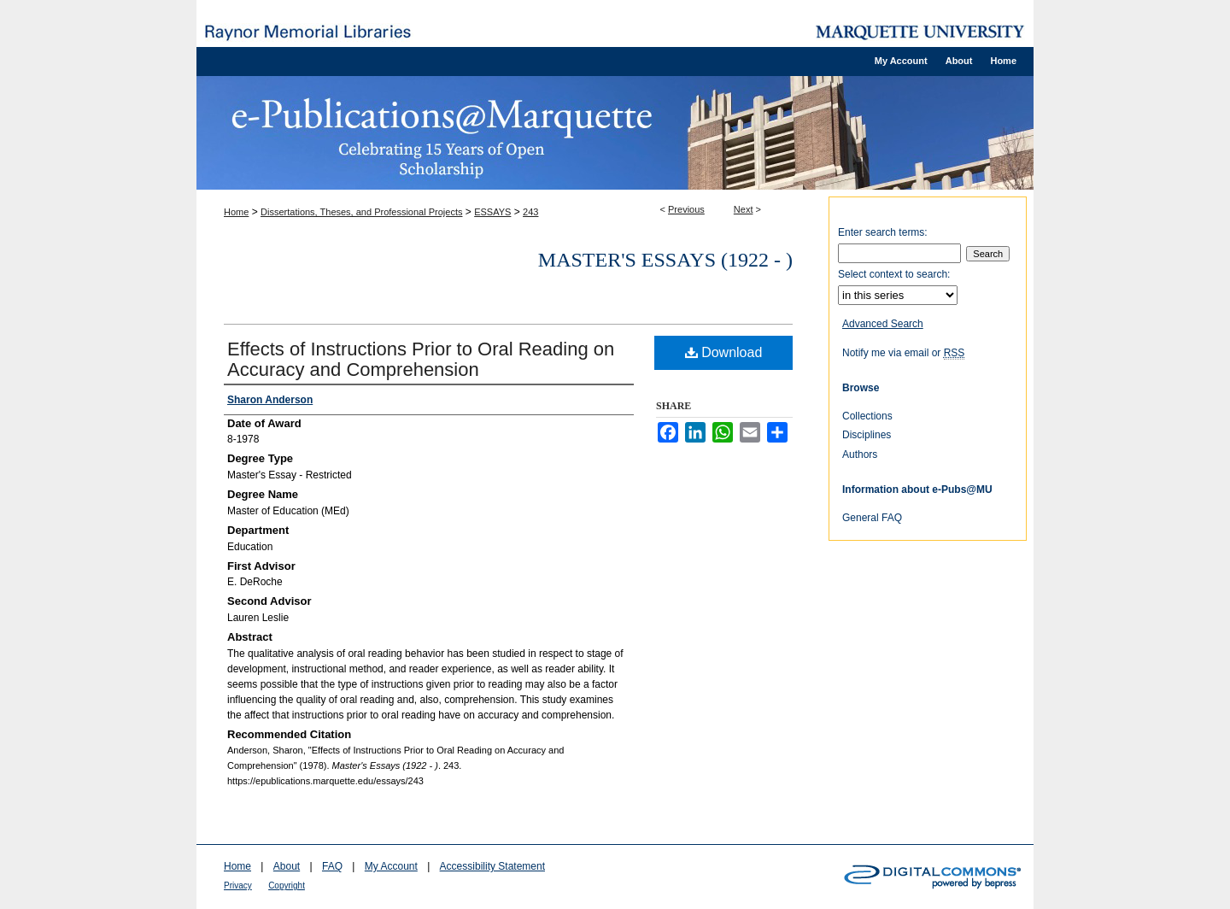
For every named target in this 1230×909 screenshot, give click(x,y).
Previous (686, 209)
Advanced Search (882, 324)
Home (236, 212)
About (286, 866)
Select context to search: (894, 274)
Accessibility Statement (492, 866)
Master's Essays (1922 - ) (665, 260)
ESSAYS (492, 212)
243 (530, 212)
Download (724, 352)
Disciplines (866, 435)
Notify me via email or (903, 353)
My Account (391, 866)
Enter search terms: (883, 232)
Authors (859, 454)
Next (743, 209)
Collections (867, 416)
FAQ (332, 866)
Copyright (286, 885)
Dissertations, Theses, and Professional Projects (361, 212)
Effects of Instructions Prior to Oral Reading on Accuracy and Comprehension (420, 359)
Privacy (238, 885)
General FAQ (872, 518)
